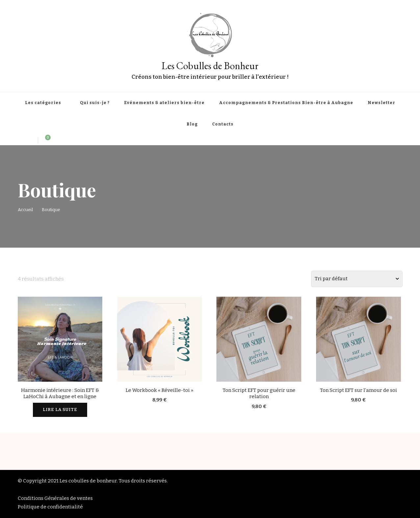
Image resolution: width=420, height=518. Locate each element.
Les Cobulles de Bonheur (210, 65)
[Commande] (357, 279)
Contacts (223, 124)
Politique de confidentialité (50, 507)
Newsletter (381, 102)
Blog (192, 124)
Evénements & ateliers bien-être (164, 102)
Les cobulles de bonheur (88, 481)
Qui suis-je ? (95, 102)
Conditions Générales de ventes (55, 498)
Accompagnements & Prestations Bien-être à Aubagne (286, 102)
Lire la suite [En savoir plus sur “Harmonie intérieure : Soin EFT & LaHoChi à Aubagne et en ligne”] (60, 409)
